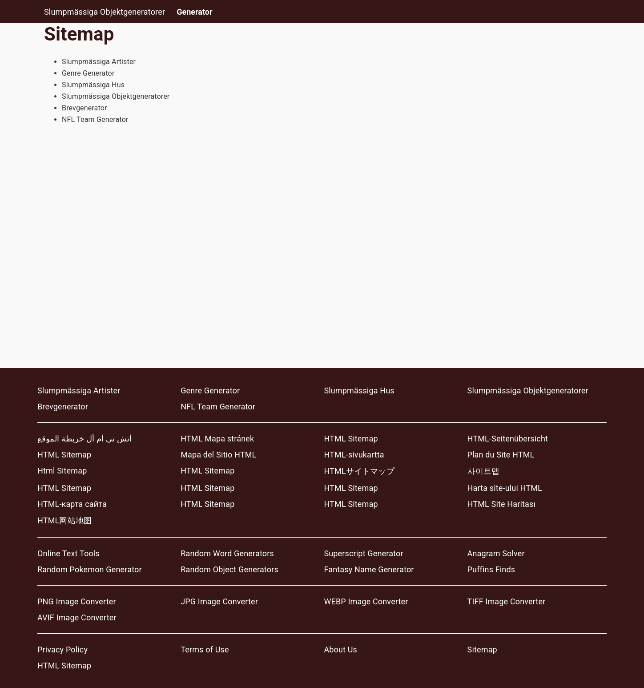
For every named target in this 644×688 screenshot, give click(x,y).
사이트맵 (483, 471)
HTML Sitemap (351, 438)
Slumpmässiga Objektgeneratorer (104, 11)
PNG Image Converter (76, 601)
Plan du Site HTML (501, 454)
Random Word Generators (227, 553)
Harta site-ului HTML (504, 488)
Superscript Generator (363, 553)
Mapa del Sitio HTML (218, 454)
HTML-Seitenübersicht (507, 438)
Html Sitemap (62, 470)
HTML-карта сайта (72, 504)
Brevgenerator (84, 108)
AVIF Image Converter (77, 617)
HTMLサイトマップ (359, 471)
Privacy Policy (62, 649)
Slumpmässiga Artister (99, 61)
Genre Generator (88, 73)
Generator (194, 11)
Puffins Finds (491, 569)
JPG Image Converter (219, 601)
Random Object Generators (229, 569)
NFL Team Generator (95, 119)
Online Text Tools (68, 553)
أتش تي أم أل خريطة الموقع (84, 438)
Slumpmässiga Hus (93, 85)
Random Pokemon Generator (89, 569)
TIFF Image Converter (506, 601)
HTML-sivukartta (354, 454)
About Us (340, 649)
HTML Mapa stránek (217, 438)
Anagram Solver (496, 553)
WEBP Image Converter (366, 601)
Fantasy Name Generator (369, 569)
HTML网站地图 (64, 520)
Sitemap (482, 649)
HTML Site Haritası (501, 504)
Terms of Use (205, 649)
